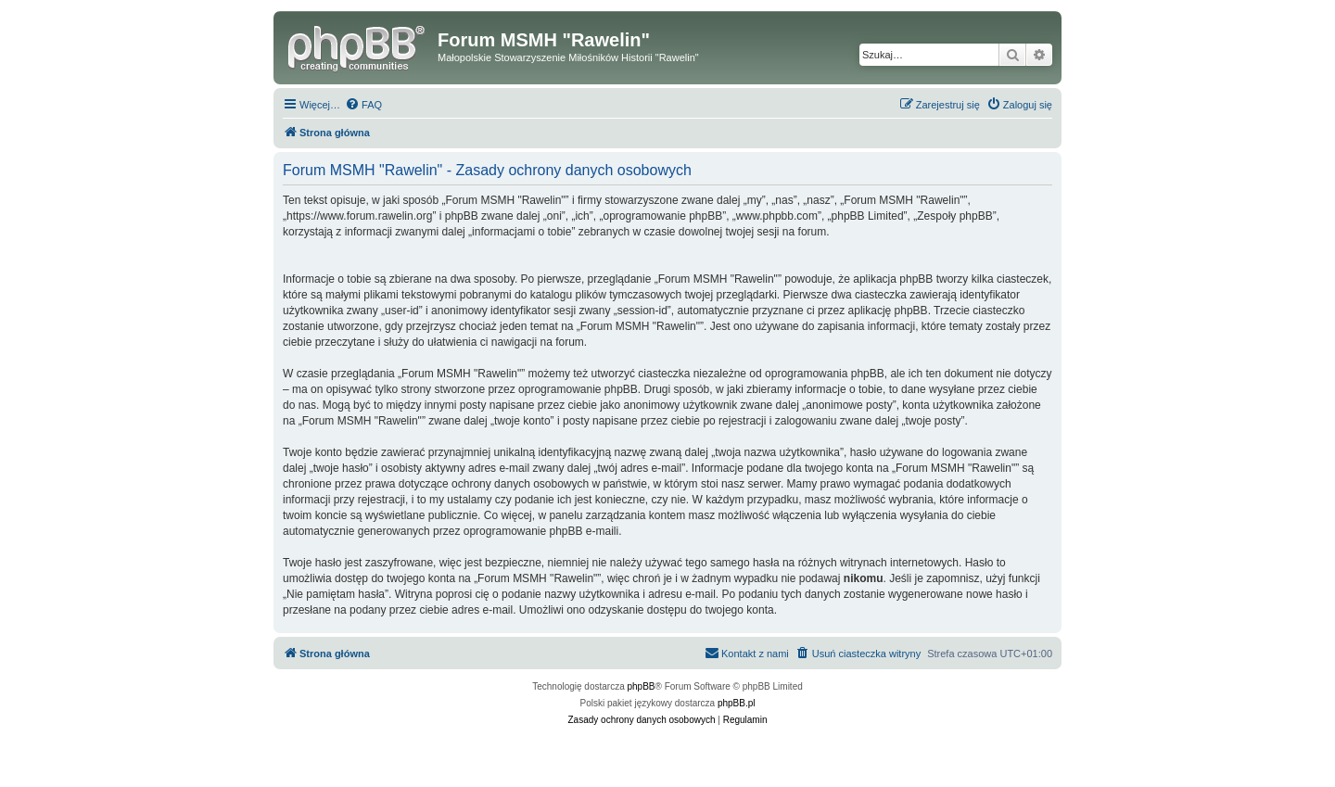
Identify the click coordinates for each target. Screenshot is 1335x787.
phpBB (641, 686)
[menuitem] (363, 105)
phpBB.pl (737, 703)
